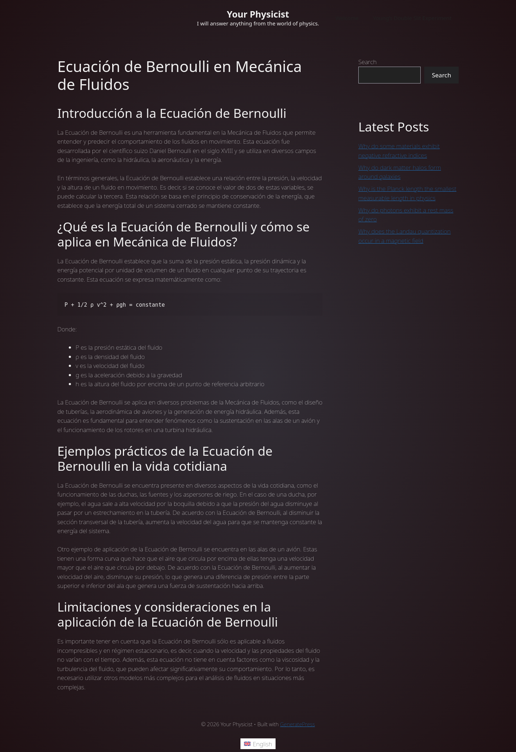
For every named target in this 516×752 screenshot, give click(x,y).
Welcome (347, 17)
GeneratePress (297, 724)
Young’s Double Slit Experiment (412, 17)
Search (367, 62)
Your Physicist (258, 14)
